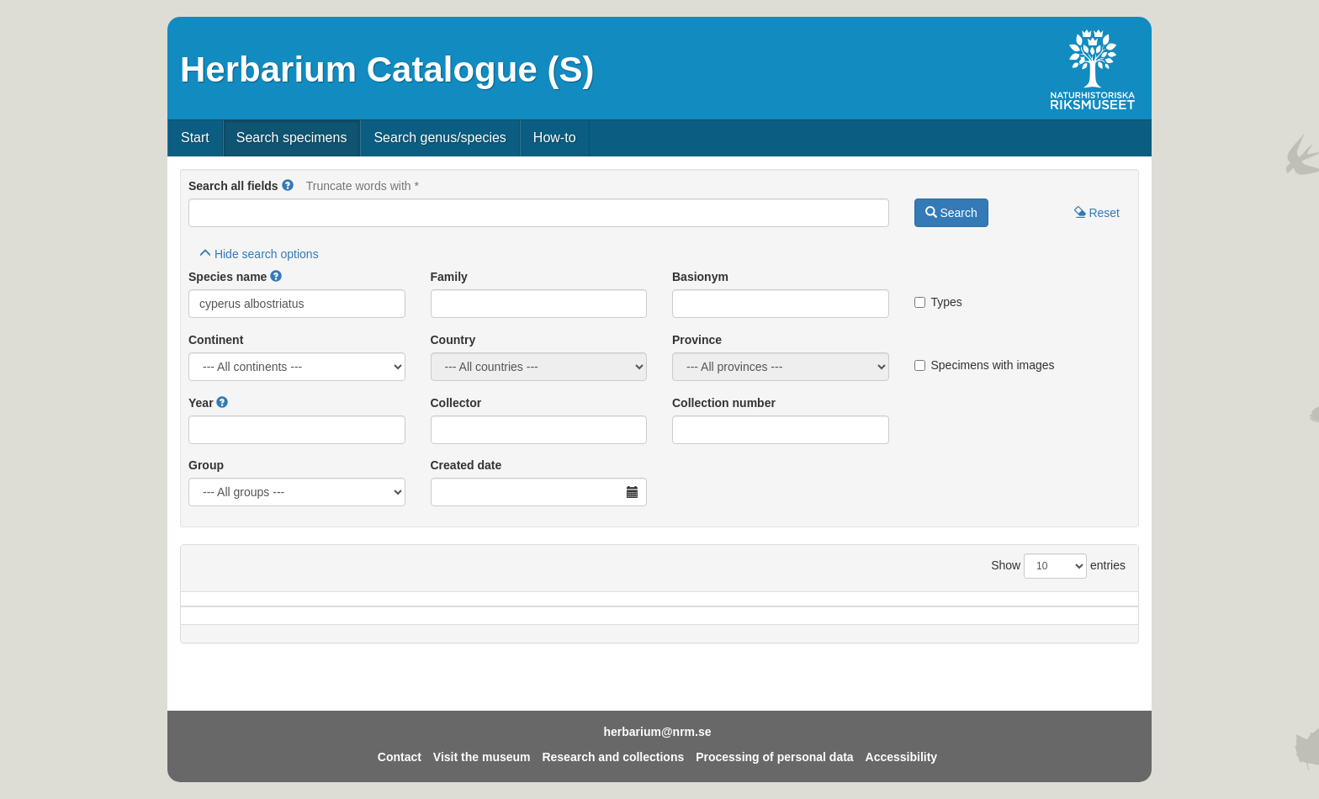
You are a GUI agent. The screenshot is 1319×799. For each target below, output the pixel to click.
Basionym (700, 276)
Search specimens (291, 137)
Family (449, 276)
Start (195, 137)
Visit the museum (482, 757)
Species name (227, 276)
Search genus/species (439, 137)
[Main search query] (538, 212)
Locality (636, 607)
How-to (554, 137)
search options (259, 254)
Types (938, 302)
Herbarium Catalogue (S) (387, 69)
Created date (466, 465)
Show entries (1058, 566)
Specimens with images (984, 365)
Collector (456, 403)
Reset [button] (1097, 213)
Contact (399, 757)
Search (951, 213)
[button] (288, 186)
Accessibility (902, 757)
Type (1069, 607)
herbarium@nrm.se (657, 731)
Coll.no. (963, 607)
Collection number (724, 403)
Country (453, 340)
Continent (215, 340)
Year (201, 403)
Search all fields (233, 186)
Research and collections (613, 757)
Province (697, 340)
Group (206, 465)
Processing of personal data (775, 757)
